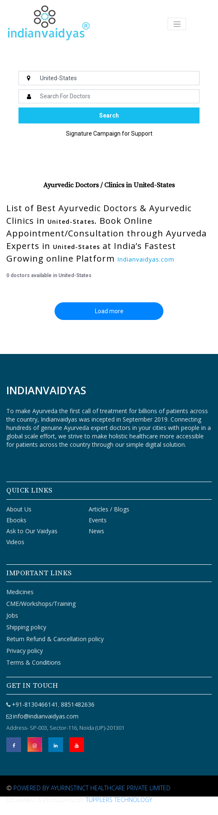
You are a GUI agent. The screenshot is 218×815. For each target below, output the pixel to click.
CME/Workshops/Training (41, 604)
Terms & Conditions (33, 662)
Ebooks (16, 520)
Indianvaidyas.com (145, 259)
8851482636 (77, 704)
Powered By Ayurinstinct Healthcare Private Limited (92, 788)
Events (98, 520)
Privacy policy (24, 651)
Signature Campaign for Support (109, 133)
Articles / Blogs (109, 509)
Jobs (12, 615)
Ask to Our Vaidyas (32, 531)
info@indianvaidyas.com (46, 716)
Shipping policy (26, 627)
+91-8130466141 (35, 704)
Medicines (20, 592)
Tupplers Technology (119, 800)
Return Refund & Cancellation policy (55, 639)
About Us (19, 509)
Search (109, 115)
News (96, 531)
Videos (15, 542)
